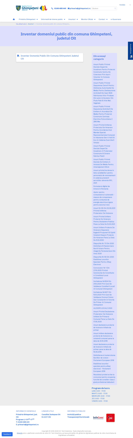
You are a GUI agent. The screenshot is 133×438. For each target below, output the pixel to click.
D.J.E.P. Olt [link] (46, 417)
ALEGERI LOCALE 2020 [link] (102, 308)
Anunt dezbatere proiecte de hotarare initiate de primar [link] (103, 327)
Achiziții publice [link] (74, 414)
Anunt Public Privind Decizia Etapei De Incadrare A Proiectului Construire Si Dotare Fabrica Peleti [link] (102, 151)
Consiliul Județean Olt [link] (51, 414)
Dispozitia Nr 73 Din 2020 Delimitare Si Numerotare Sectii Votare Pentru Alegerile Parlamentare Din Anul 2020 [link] (104, 248)
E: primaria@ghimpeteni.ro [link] (27, 425)
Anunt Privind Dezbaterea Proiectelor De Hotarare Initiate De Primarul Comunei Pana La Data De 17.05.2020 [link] (103, 316)
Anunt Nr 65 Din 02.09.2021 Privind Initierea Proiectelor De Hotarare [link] (104, 210)
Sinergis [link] (20, 433)
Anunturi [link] (31, 24)
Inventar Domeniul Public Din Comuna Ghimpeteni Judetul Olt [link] (50, 57)
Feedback (7, 434)
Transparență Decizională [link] (78, 417)
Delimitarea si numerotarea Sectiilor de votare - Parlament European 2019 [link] (104, 357)
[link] (31, 8)
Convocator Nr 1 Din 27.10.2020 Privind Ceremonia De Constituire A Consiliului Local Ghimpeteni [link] (103, 273)
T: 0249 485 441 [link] (22, 422)
